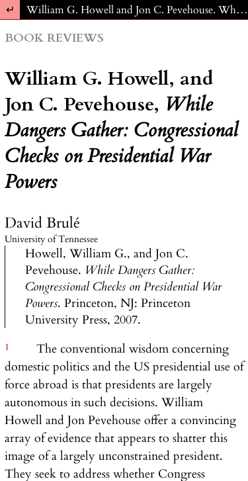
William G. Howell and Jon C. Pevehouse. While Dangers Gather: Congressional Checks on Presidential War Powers (137, 10)
